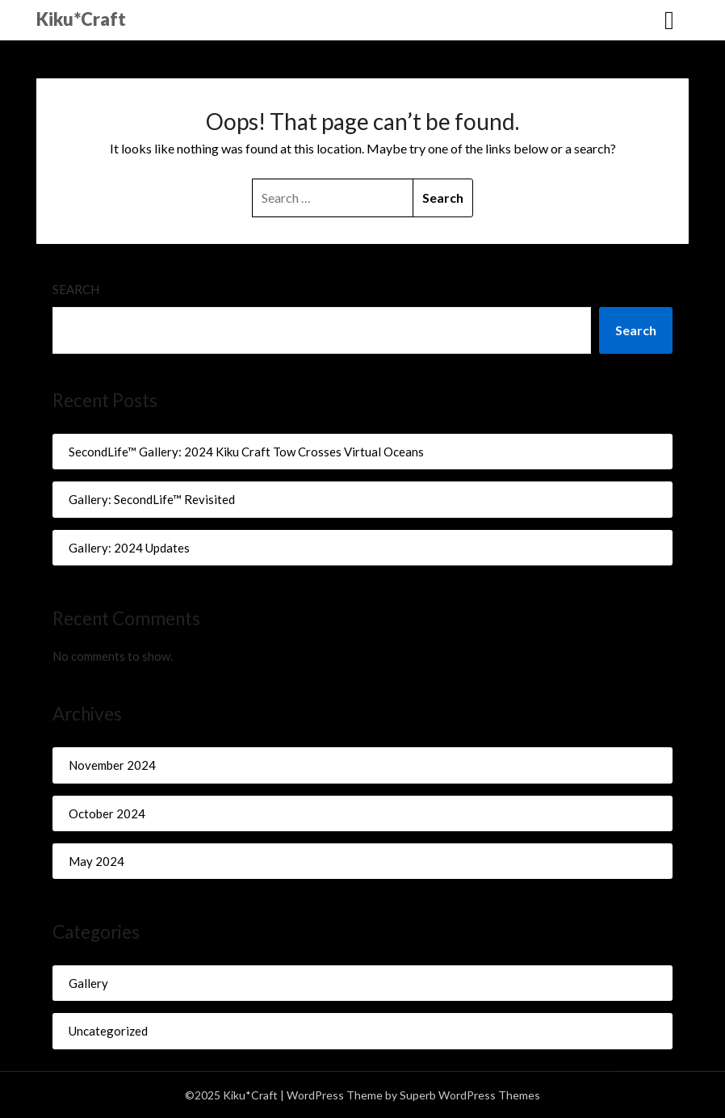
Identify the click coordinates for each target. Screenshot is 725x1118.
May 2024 (96, 861)
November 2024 (112, 765)
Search (75, 289)
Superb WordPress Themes (470, 1095)
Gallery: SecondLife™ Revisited (152, 499)
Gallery (88, 983)
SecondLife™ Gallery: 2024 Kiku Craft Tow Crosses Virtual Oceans (246, 451)
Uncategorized (108, 1030)
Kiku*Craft (81, 19)
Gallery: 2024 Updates (129, 547)
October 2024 (107, 813)
